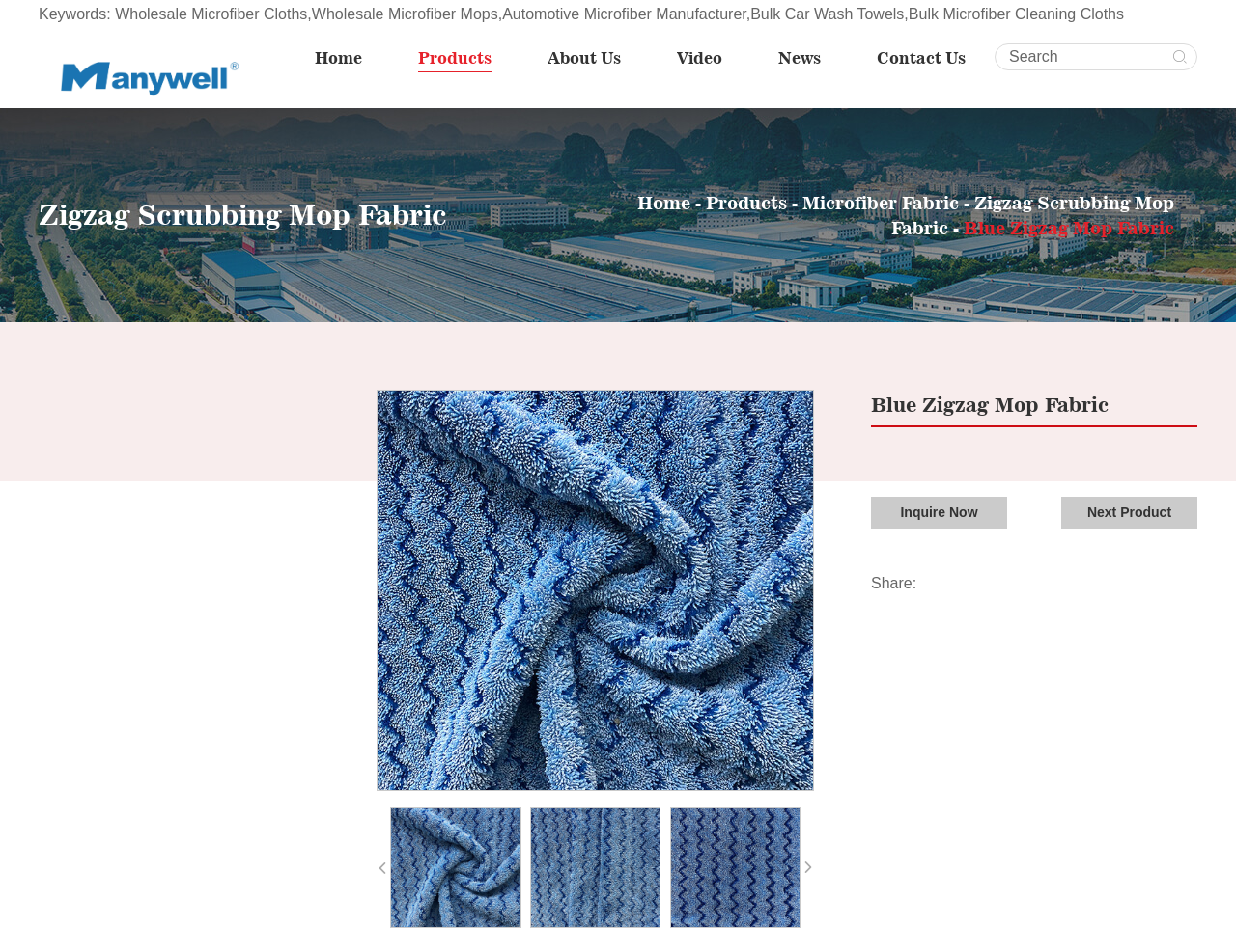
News (799, 58)
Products (455, 58)
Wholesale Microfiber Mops (405, 14)
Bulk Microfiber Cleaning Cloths (1016, 14)
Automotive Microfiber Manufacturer (624, 14)
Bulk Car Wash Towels (827, 14)
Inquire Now (938, 512)
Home (338, 58)
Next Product (1129, 512)
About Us (584, 58)
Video (699, 58)
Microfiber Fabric (880, 202)
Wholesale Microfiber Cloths (211, 14)
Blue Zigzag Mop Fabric (1069, 227)
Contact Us (921, 58)
